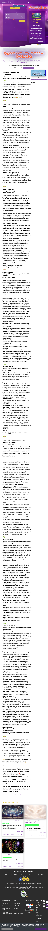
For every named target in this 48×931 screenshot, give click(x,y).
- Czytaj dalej (40, 41)
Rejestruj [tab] (15, 10)
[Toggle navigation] (45, 2)
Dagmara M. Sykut (9, 834)
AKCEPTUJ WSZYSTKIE (41, 929)
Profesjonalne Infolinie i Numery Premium (18, 907)
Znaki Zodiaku (5, 823)
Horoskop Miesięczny (8, 855)
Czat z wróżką (5, 903)
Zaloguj (22, 21)
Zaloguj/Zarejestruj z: (19, 5)
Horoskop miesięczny (7, 857)
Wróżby (23, 883)
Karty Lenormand (17, 883)
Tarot (26, 883)
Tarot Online (10, 883)
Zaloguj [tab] (15, 7)
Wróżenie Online (6, 900)
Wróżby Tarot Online (6, 2)
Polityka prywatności (18, 913)
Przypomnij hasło (12, 19)
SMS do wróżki (17, 903)
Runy (15, 900)
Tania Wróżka (5, 912)
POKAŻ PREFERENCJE (7, 929)
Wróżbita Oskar (8, 866)
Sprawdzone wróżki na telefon (34, 883)
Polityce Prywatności (21, 926)
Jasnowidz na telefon (7, 913)
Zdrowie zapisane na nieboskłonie (12, 821)
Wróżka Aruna (30, 836)
